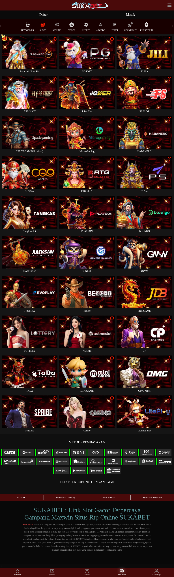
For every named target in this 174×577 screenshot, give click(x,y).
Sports (86, 26)
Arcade (100, 26)
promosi (52, 572)
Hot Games (27, 26)
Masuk (130, 14)
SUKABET (22, 497)
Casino (57, 26)
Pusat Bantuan (109, 497)
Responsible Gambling (65, 497)
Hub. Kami (121, 572)
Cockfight (130, 26)
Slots (43, 26)
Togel (71, 26)
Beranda (17, 572)
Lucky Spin (146, 26)
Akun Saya (156, 572)
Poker (115, 26)
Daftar (43, 14)
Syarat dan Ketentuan (152, 497)
